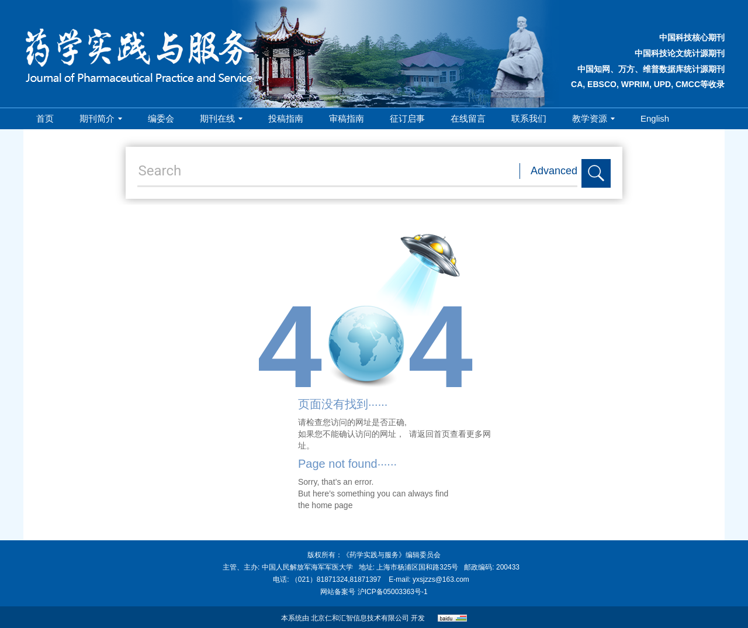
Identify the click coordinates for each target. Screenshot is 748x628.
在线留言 (468, 118)
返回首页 (433, 434)
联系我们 (528, 118)
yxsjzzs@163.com (441, 579)
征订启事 (407, 118)
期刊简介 (100, 118)
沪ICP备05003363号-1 (393, 592)
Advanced (554, 171)
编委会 (161, 118)
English (654, 118)
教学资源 (593, 118)
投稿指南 (285, 118)
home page (331, 505)
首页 (45, 118)
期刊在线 (221, 118)
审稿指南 (346, 118)
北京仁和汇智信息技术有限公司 (360, 618)
